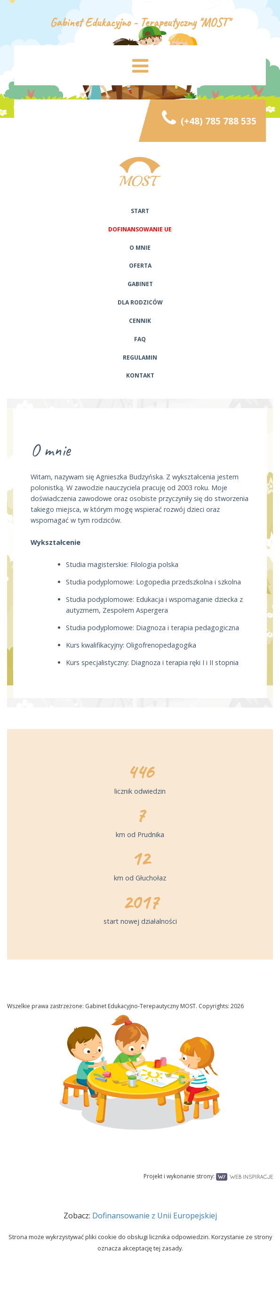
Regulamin (140, 357)
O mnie (140, 248)
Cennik (140, 321)
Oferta (140, 266)
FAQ (140, 339)
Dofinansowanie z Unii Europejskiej (154, 1215)
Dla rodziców (140, 302)
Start (140, 211)
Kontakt (140, 375)
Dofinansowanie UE (140, 229)
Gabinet (140, 284)
